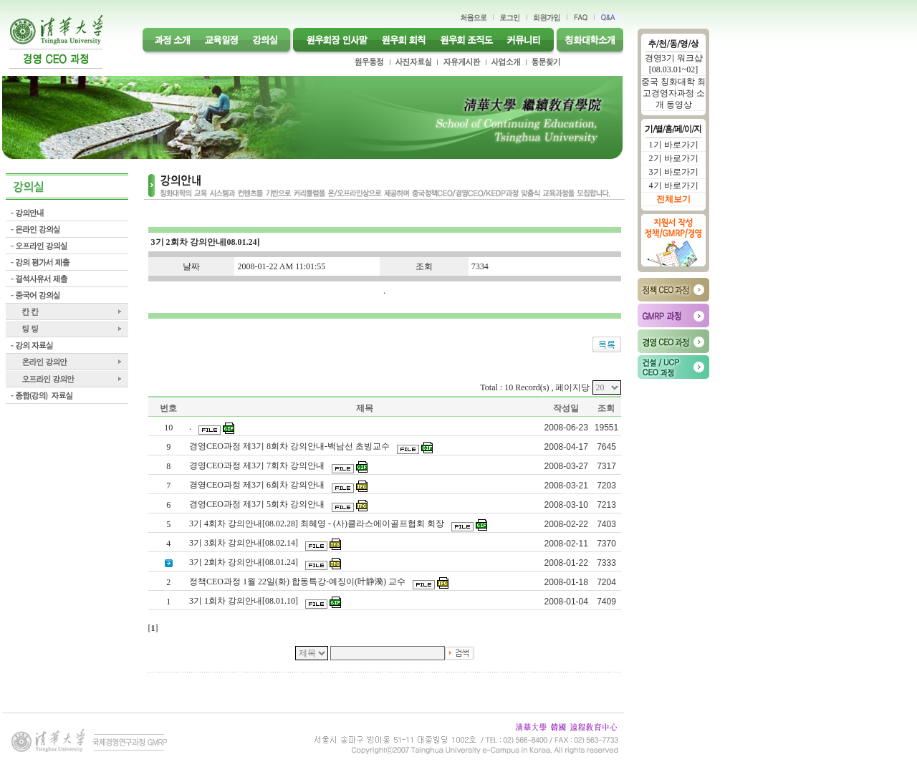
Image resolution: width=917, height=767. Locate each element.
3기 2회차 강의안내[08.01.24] (244, 562)
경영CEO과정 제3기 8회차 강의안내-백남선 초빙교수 (290, 446)
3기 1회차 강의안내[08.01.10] (244, 601)
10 (168, 428)
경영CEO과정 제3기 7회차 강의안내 (258, 465)
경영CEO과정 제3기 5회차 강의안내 (258, 504)
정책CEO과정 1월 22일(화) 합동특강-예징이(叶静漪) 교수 (298, 582)
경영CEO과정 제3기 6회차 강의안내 (258, 485)
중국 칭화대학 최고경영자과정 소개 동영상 (673, 93)
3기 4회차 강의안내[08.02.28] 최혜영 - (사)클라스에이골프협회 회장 (317, 523)
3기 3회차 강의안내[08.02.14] (244, 543)
